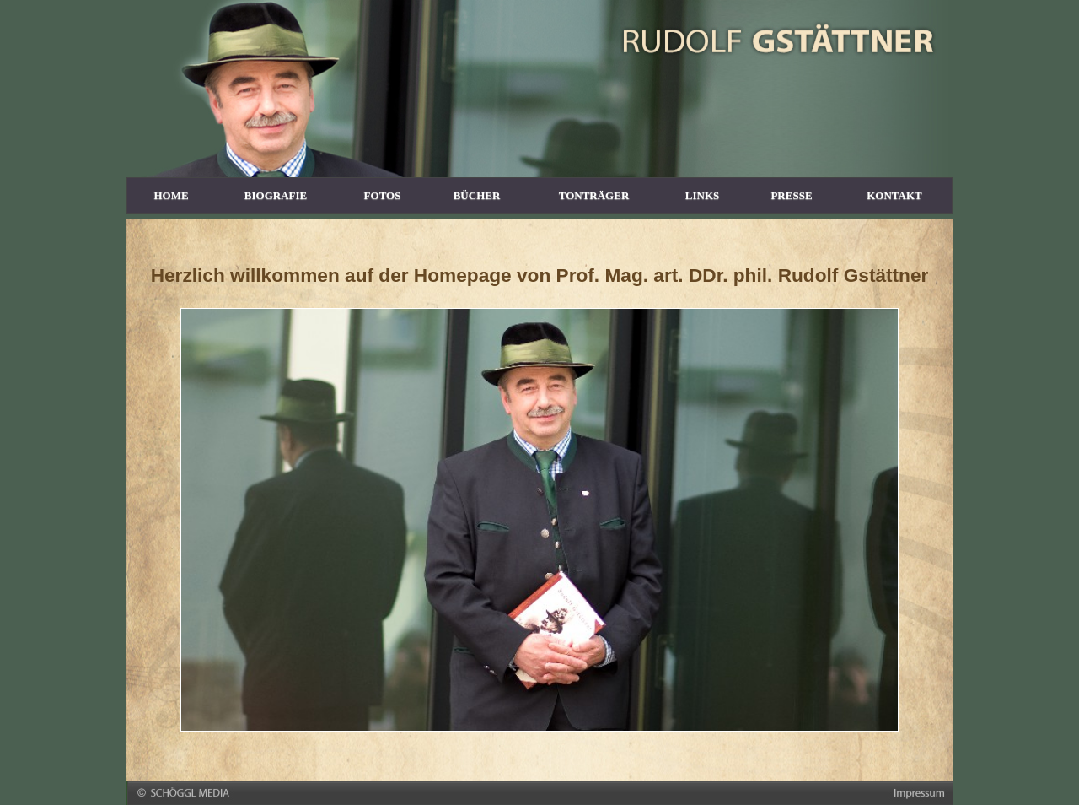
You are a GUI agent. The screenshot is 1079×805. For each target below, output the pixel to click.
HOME (170, 195)
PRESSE (791, 195)
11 (623, 721)
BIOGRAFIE (275, 195)
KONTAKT (894, 195)
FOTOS (382, 195)
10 (607, 721)
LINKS (702, 195)
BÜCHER (477, 195)
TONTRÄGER (594, 195)
